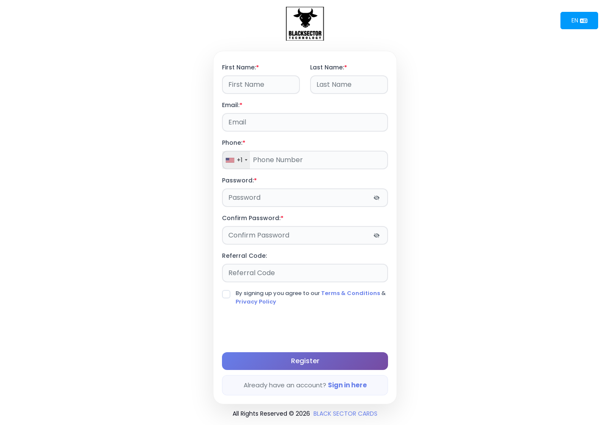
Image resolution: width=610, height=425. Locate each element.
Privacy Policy (256, 302)
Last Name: (328, 67)
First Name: (240, 67)
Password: (239, 180)
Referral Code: (244, 255)
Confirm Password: (252, 218)
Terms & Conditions (350, 293)
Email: (232, 105)
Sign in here (347, 385)
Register (305, 361)
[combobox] (236, 160)
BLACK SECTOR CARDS (345, 413)
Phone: (233, 142)
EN (579, 20)
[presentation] (286, 328)
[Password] (305, 197)
